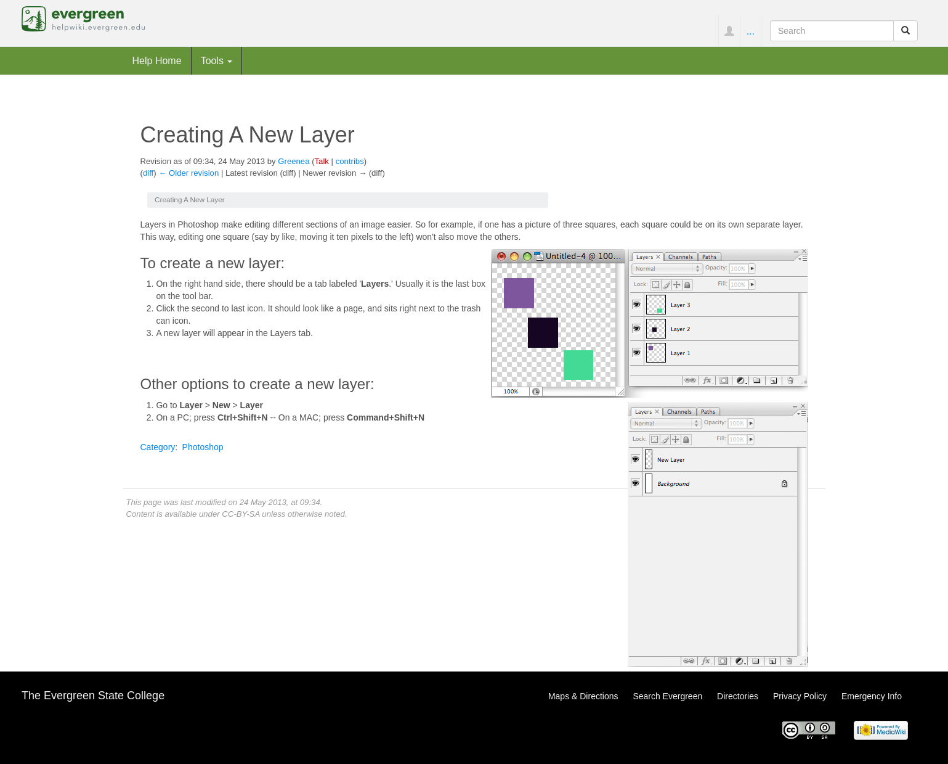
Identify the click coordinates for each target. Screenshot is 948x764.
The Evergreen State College (93, 695)
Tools (217, 60)
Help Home (157, 60)
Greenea (293, 161)
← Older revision (188, 173)
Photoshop (203, 447)
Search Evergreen (667, 696)
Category (158, 447)
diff (148, 173)
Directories (737, 696)
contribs (350, 161)
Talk (322, 161)
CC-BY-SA (240, 514)
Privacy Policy (800, 696)
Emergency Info (871, 696)
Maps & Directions (583, 696)
